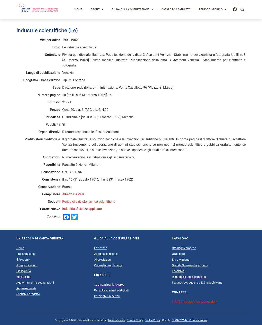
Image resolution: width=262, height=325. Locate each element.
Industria (68, 209)
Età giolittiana (181, 259)
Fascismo (178, 271)
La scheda (100, 248)
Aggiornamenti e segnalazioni (35, 282)
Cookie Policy (152, 320)
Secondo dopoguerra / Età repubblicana (197, 282)
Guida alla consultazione (132, 9)
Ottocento (178, 253)
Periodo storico (213, 9)
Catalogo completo (176, 9)
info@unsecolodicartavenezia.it (194, 301)
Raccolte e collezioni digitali (111, 290)
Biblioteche (23, 276)
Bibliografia (23, 271)
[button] (242, 9)
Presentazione (25, 253)
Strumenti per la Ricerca (109, 284)
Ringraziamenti (26, 288)
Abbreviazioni (102, 259)
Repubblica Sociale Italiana (189, 276)
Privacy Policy (135, 320)
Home (78, 9)
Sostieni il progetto (28, 294)
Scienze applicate (89, 209)
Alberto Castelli (73, 194)
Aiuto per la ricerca (106, 253)
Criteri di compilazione (108, 265)
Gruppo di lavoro (26, 265)
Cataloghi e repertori (107, 296)
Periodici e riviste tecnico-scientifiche (88, 202)
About (97, 9)
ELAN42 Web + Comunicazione (189, 320)
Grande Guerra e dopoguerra (190, 265)
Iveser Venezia (116, 320)
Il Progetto (23, 259)
